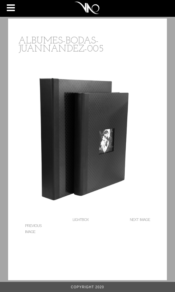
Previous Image (33, 229)
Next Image (140, 220)
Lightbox (81, 220)
